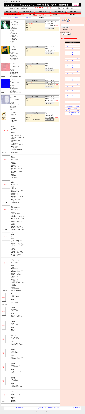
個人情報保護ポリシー (21, 407)
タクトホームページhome (7, 18)
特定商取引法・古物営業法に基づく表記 (49, 407)
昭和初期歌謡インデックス (72, 106)
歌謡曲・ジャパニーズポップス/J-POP (24, 18)
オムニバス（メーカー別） (72, 110)
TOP (72, 44)
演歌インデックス (72, 108)
